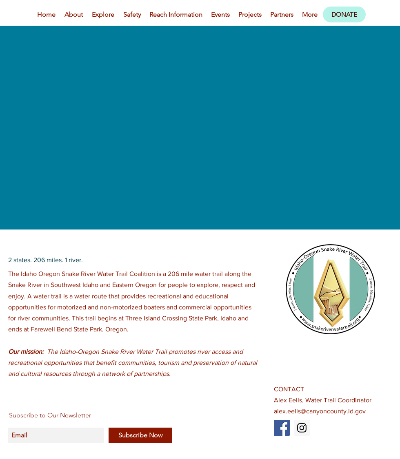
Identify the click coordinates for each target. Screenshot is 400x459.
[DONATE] (344, 14)
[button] (103, 14)
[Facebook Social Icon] (282, 428)
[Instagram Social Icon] (302, 428)
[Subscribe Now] (140, 435)
